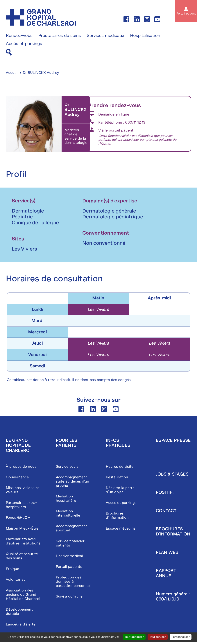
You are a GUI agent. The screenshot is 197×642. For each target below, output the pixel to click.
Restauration (117, 477)
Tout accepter (134, 637)
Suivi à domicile (69, 596)
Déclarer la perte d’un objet (120, 489)
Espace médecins (121, 528)
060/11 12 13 (135, 122)
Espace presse (173, 440)
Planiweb (167, 552)
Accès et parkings (24, 43)
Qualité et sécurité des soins (22, 556)
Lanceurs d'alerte (20, 624)
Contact (166, 510)
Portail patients (69, 566)
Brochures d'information (117, 515)
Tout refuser (157, 637)
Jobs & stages (172, 474)
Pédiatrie (22, 216)
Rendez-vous (19, 35)
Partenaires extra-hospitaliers (21, 504)
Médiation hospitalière (66, 498)
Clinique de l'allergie (35, 222)
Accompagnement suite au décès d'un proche (72, 481)
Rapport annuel (166, 573)
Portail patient (186, 13)
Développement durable (19, 611)
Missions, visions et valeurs (22, 489)
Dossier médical (69, 556)
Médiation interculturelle (68, 513)
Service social (67, 466)
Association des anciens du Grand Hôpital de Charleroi (23, 594)
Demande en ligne (113, 114)
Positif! (165, 492)
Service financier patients (70, 543)
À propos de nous (21, 466)
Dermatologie (28, 211)
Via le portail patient (115, 130)
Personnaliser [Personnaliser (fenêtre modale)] (180, 637)
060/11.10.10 (167, 599)
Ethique (12, 569)
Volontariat (15, 579)
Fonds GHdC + (18, 517)
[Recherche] (9, 52)
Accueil (12, 72)
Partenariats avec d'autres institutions (23, 541)
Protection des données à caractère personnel (73, 581)
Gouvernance (17, 477)
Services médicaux (105, 35)
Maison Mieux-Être (22, 528)
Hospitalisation (145, 35)
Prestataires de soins (59, 35)
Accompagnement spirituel (71, 528)
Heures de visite (119, 466)
